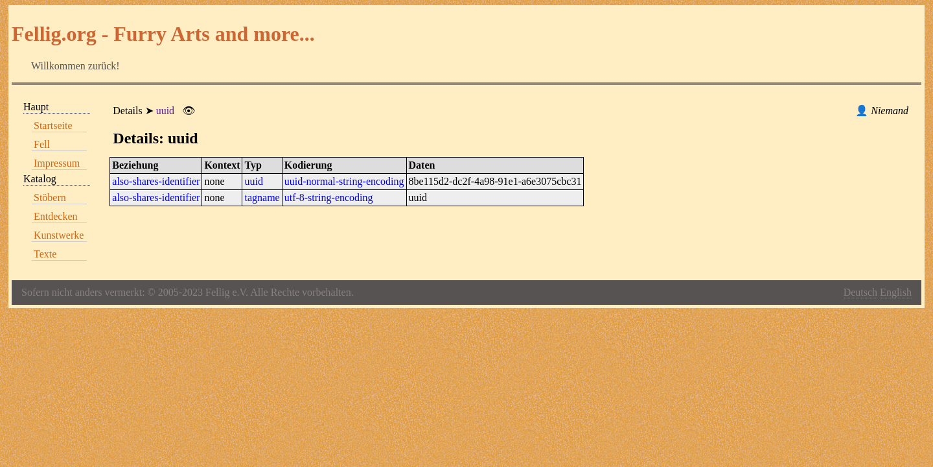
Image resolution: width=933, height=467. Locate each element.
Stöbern (50, 197)
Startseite (53, 125)
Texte (45, 253)
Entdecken (56, 216)
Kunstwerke (59, 235)
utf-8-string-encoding (328, 197)
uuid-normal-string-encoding (344, 181)
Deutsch (860, 292)
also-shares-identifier (156, 181)
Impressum (57, 163)
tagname (261, 197)
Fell (42, 144)
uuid (165, 110)
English (896, 292)
